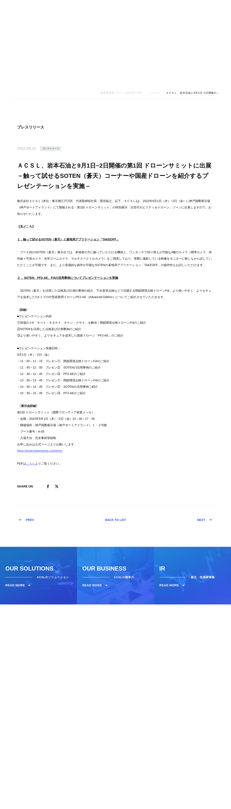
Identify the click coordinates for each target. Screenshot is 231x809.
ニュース (154, 92)
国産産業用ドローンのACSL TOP (121, 92)
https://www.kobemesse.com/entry (39, 450)
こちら (30, 463)
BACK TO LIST (115, 520)
